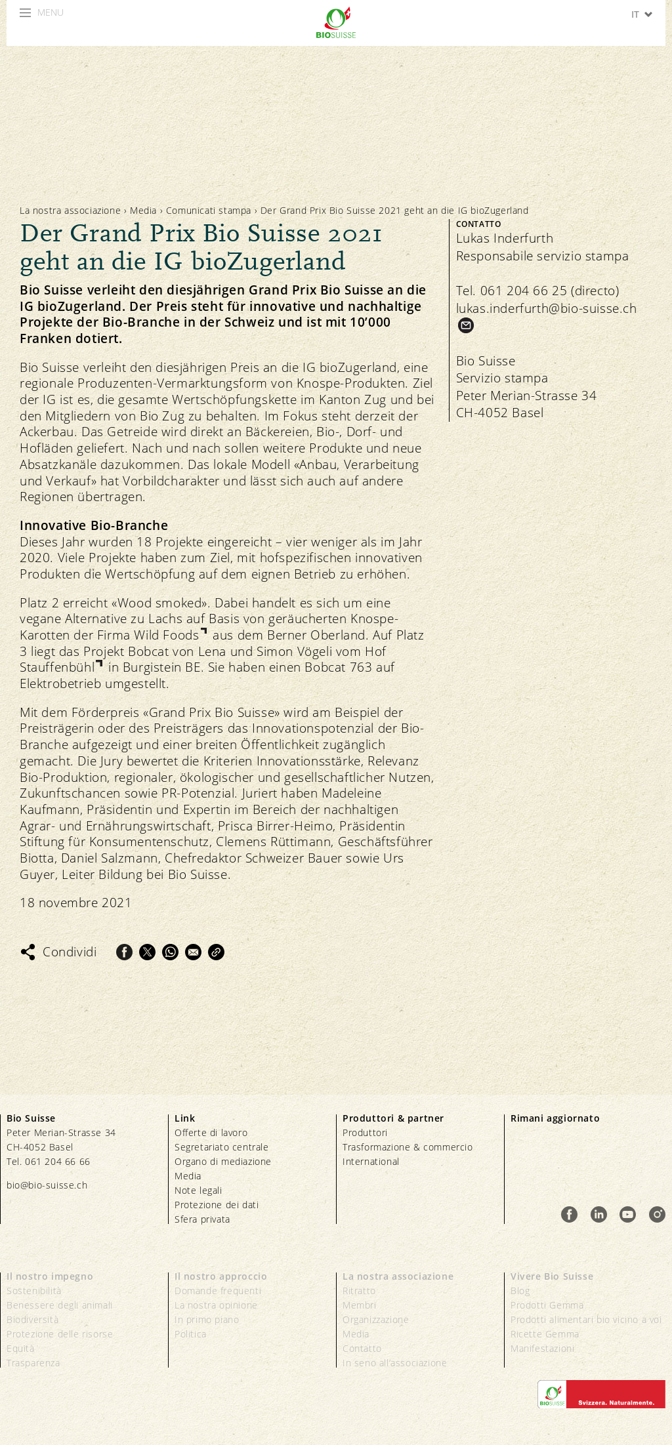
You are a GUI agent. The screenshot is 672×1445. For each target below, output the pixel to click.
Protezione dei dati (217, 1204)
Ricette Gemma (545, 1334)
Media (143, 210)
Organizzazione (376, 1319)
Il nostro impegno (50, 1276)
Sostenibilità (34, 1290)
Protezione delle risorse (60, 1334)
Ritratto (359, 1290)
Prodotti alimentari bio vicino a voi (586, 1319)
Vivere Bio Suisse (552, 1276)
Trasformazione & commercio (408, 1147)
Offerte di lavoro (211, 1132)
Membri (360, 1305)
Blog (520, 1290)
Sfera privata (202, 1219)
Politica (191, 1334)
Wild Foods (166, 635)
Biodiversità (32, 1319)
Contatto (362, 1348)
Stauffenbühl (57, 667)
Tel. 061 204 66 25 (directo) (538, 290)
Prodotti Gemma (547, 1305)
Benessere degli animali (60, 1305)
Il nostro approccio (221, 1276)
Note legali (198, 1190)
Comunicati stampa (208, 210)
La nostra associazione (70, 210)
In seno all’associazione (395, 1362)
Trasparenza (33, 1362)
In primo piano (207, 1319)
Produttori (365, 1132)
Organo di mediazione (223, 1161)
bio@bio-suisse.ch (47, 1185)
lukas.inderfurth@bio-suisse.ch (546, 308)
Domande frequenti (218, 1290)
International (371, 1161)
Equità (21, 1348)
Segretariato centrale (222, 1147)
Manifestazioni (542, 1348)
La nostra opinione (216, 1305)
